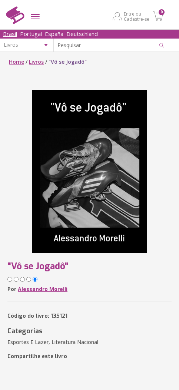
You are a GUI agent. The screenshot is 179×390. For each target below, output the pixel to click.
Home (16, 61)
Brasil (10, 33)
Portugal (31, 33)
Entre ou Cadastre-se (136, 16)
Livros (36, 61)
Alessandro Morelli (42, 288)
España (54, 33)
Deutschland (82, 33)
